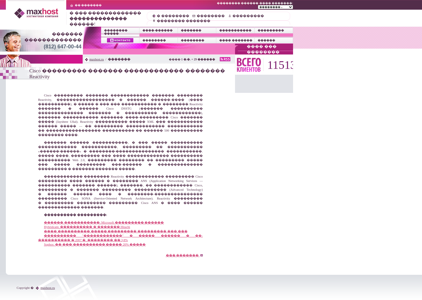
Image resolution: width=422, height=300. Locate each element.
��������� (248, 16)
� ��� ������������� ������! (105, 18)
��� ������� (184, 255)
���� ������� (235, 40)
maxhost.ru (96, 59)
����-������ (157, 30)
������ (266, 40)
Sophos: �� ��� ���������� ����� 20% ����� (95, 244)
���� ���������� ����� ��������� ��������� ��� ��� (116, 231)
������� (191, 30)
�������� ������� (183, 21)
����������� (235, 30)
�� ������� (88, 5)
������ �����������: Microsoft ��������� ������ (104, 222)
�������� (211, 16)
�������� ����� (115, 32)
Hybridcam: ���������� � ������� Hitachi (87, 227)
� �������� (173, 16)
